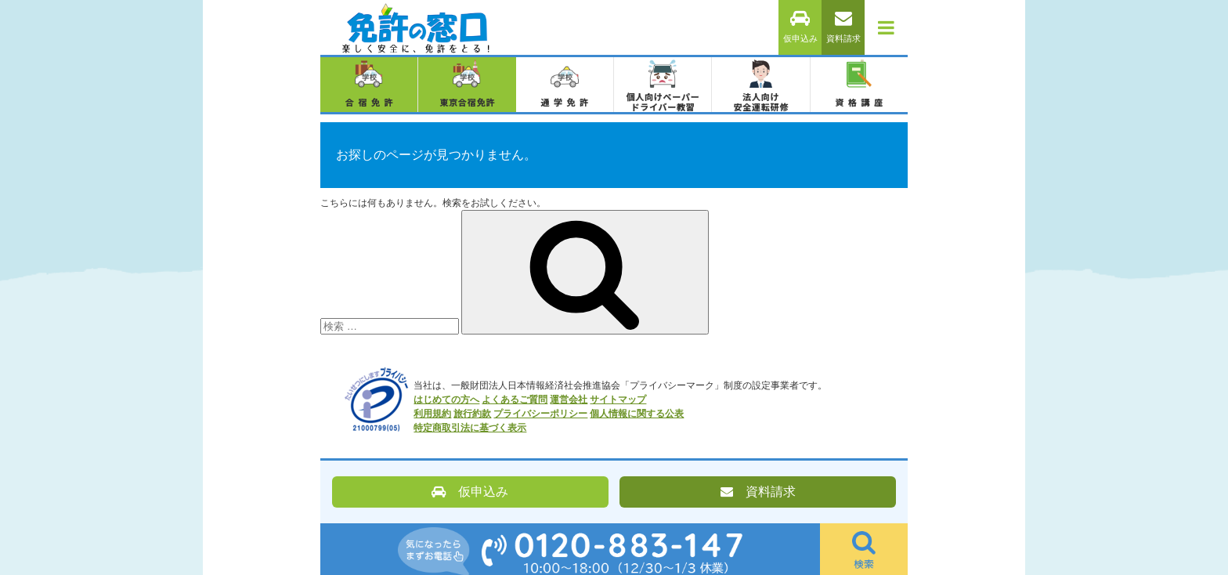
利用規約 (432, 413)
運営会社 (568, 399)
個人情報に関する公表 (637, 413)
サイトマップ (618, 399)
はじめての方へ (446, 399)
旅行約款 (472, 413)
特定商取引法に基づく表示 (470, 427)
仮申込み (800, 27)
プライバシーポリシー (540, 413)
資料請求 (843, 27)
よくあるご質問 (514, 399)
